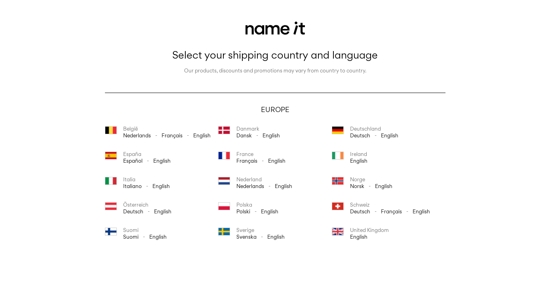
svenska (246, 237)
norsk (357, 186)
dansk (244, 135)
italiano (132, 186)
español (133, 161)
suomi (131, 237)
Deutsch (360, 135)
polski (243, 211)
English (202, 135)
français (172, 135)
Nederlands (137, 135)
